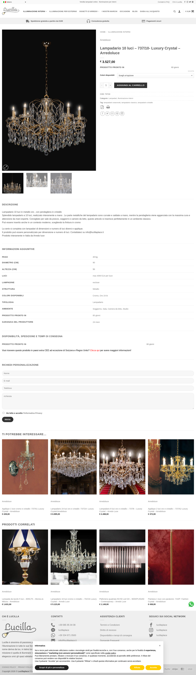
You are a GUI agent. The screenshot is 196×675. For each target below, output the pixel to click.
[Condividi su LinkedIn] (122, 113)
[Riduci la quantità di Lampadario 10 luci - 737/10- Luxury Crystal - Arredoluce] (101, 85)
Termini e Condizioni (110, 625)
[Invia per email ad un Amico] (112, 113)
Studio (125, 309)
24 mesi (96, 322)
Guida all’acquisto (150, 11)
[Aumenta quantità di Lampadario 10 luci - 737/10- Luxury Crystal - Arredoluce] (110, 85)
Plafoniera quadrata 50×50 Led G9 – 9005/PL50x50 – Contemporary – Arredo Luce (121, 600)
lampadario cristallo (145, 103)
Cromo (96, 296)
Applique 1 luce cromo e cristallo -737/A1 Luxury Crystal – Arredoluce (23, 510)
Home (103, 32)
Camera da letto (115, 309)
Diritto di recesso (108, 630)
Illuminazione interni (35, 11)
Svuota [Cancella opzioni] (191, 71)
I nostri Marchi (109, 11)
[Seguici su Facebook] (185, 2)
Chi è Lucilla (177, 2)
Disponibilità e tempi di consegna (116, 635)
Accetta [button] (153, 667)
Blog (135, 11)
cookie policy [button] (110, 653)
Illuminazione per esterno (63, 11)
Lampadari (113, 98)
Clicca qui (94, 350)
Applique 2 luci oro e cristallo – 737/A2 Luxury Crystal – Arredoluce (168, 510)
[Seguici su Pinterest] (192, 2)
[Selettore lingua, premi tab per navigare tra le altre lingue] (14, 2)
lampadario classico (129, 103)
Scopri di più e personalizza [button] (51, 667)
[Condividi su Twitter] (107, 113)
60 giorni (96, 315)
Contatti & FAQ (163, 2)
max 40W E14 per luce (103, 276)
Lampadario (98, 302)
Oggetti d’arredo (89, 11)
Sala (105, 309)
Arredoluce (105, 40)
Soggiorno (97, 309)
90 (94, 262)
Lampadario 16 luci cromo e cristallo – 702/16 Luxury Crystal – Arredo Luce (74, 600)
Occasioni (125, 11)
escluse (96, 282)
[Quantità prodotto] (106, 85)
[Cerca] (175, 11)
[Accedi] (179, 11)
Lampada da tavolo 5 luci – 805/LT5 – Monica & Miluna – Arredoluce (22, 600)
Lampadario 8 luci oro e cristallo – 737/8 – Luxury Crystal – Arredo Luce (120, 510)
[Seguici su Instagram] (187, 2)
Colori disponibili (107, 75)
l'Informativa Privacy (32, 413)
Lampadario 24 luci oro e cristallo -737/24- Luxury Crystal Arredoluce (72, 510)
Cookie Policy (9, 667)
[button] (190, 11)
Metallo (96, 289)
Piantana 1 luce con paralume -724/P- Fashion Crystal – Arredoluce (168, 600)
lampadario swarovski (112, 103)
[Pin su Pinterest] (117, 113)
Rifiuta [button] (137, 667)
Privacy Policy (25, 667)
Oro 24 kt (104, 296)
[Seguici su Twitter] (190, 2)
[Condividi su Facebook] (102, 113)
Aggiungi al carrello (130, 85)
